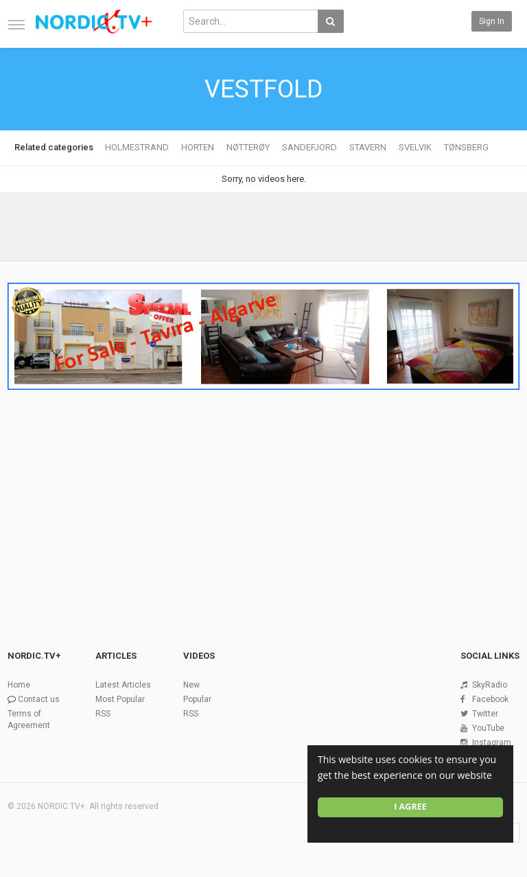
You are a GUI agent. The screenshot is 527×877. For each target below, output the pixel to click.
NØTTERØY (248, 147)
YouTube (488, 728)
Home (19, 685)
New (191, 685)
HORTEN (197, 147)
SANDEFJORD (309, 147)
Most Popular (120, 699)
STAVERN (367, 147)
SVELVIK (415, 147)
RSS (102, 713)
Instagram (491, 742)
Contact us (39, 699)
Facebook (490, 699)
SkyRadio (489, 685)
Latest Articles (123, 685)
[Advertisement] (263, 498)
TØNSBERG (466, 147)
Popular (197, 699)
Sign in (491, 21)
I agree (410, 806)
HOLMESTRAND (137, 147)
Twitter (485, 713)
